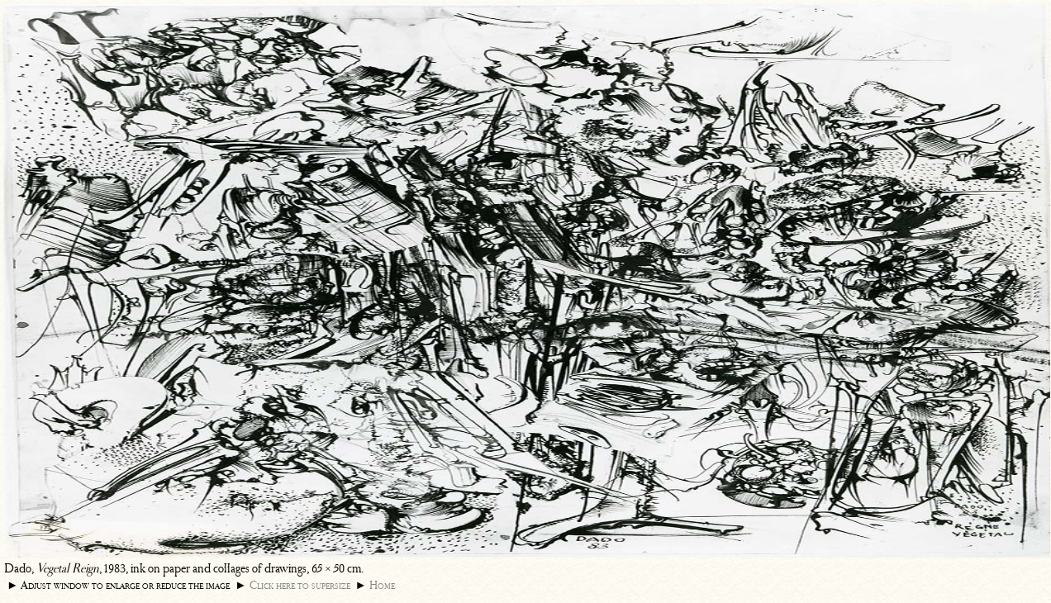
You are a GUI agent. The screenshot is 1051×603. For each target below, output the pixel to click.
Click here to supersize (300, 585)
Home (382, 585)
